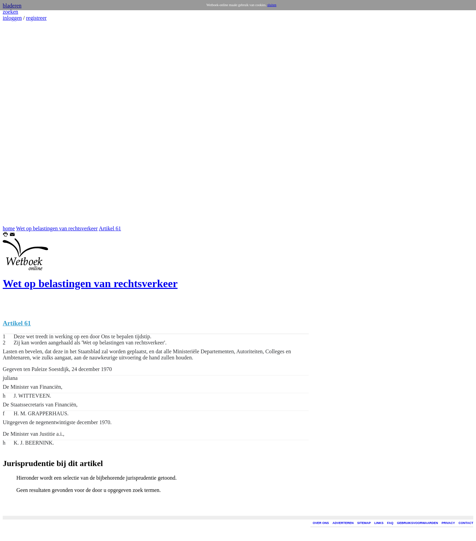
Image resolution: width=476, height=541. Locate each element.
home (9, 228)
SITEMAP (364, 523)
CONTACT (466, 523)
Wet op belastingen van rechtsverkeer (57, 228)
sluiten (271, 5)
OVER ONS (321, 523)
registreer (36, 18)
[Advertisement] (23, 123)
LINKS (379, 523)
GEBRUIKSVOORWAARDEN (417, 523)
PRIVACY (448, 523)
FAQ (390, 523)
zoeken (10, 12)
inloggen (12, 18)
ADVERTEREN (343, 523)
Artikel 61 (110, 228)
